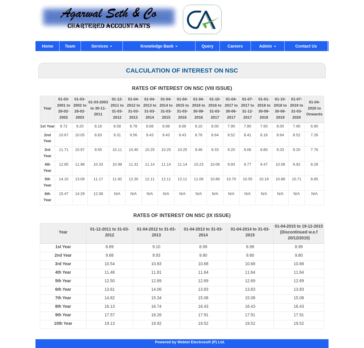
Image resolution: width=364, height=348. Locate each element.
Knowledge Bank (159, 46)
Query (207, 46)
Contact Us (306, 46)
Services (101, 46)
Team (70, 46)
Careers (235, 46)
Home (47, 46)
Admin (267, 46)
